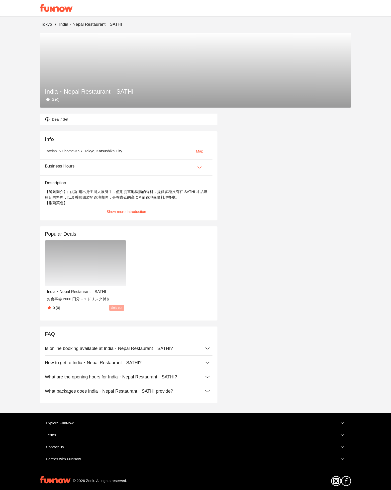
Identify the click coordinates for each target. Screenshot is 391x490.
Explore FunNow (195, 423)
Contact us (195, 447)
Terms (195, 435)
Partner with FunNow (195, 459)
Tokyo (46, 24)
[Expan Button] (199, 167)
